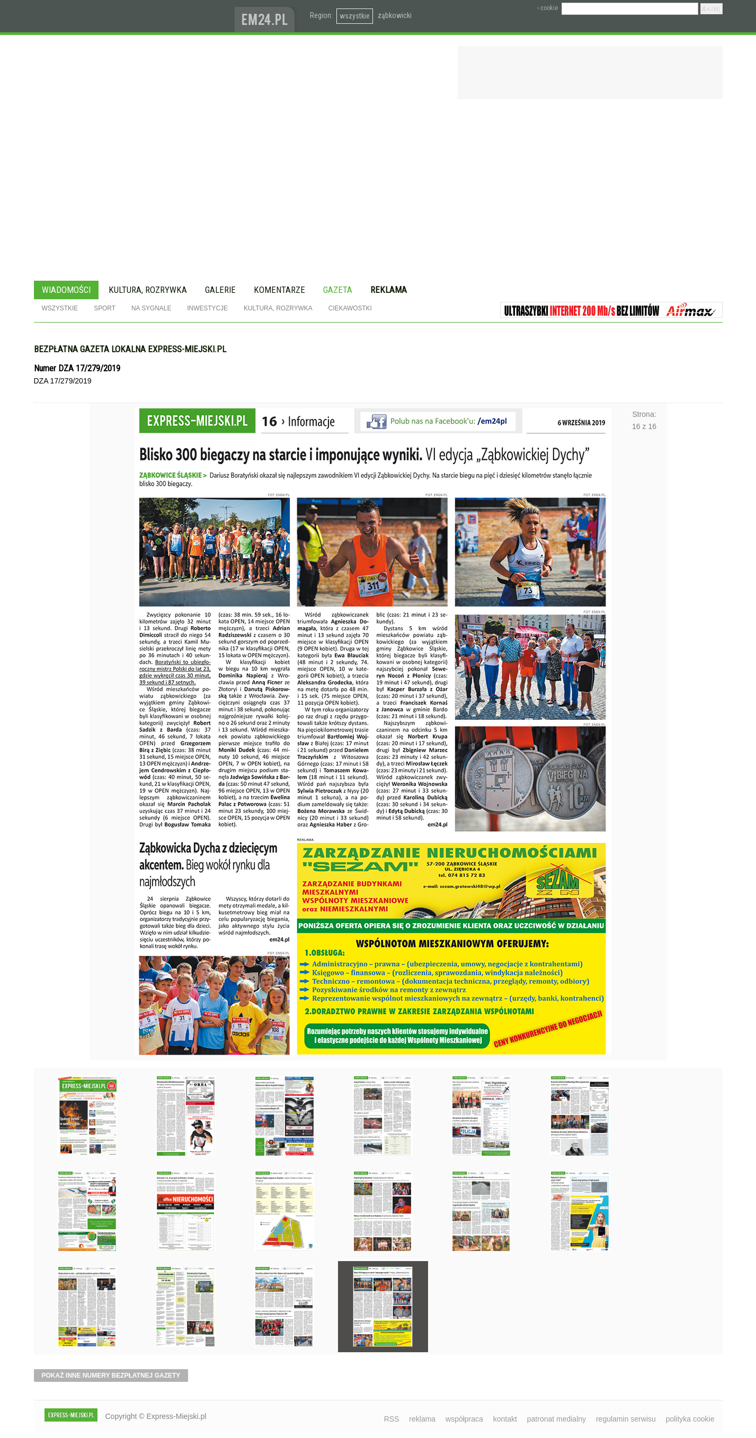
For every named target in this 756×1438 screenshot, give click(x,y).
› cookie (547, 8)
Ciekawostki (350, 308)
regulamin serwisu (626, 1419)
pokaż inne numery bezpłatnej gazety (111, 1375)
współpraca (464, 1419)
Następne (644, 707)
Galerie (220, 289)
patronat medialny (556, 1419)
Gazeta (337, 289)
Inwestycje (207, 308)
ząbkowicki (395, 15)
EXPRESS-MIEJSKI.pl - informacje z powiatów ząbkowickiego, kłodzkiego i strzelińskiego (134, 16)
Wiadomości (66, 289)
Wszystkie (60, 308)
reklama (422, 1419)
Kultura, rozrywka (148, 289)
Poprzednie (112, 707)
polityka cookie (690, 1419)
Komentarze (279, 289)
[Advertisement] (378, 192)
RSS (391, 1419)
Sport (104, 308)
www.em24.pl (267, 16)
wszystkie (355, 16)
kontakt (505, 1419)
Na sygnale (151, 308)
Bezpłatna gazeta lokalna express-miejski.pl (130, 349)
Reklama (388, 289)
